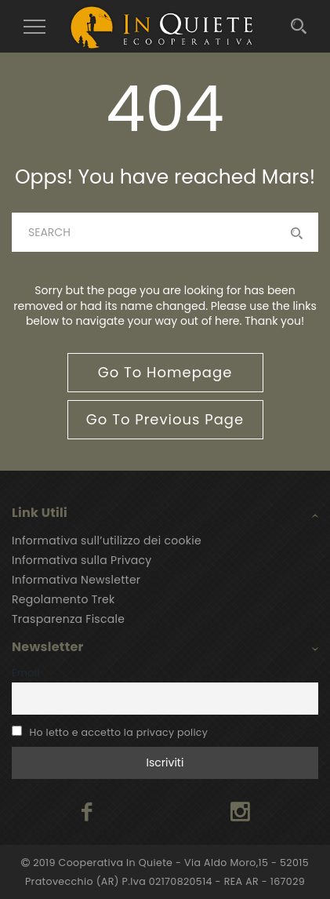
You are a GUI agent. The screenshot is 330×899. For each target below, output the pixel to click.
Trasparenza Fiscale (68, 619)
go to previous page (165, 419)
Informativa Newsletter (76, 580)
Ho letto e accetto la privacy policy (119, 732)
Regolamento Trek (63, 599)
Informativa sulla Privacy (82, 560)
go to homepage (165, 372)
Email (26, 672)
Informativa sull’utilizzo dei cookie (106, 540)
